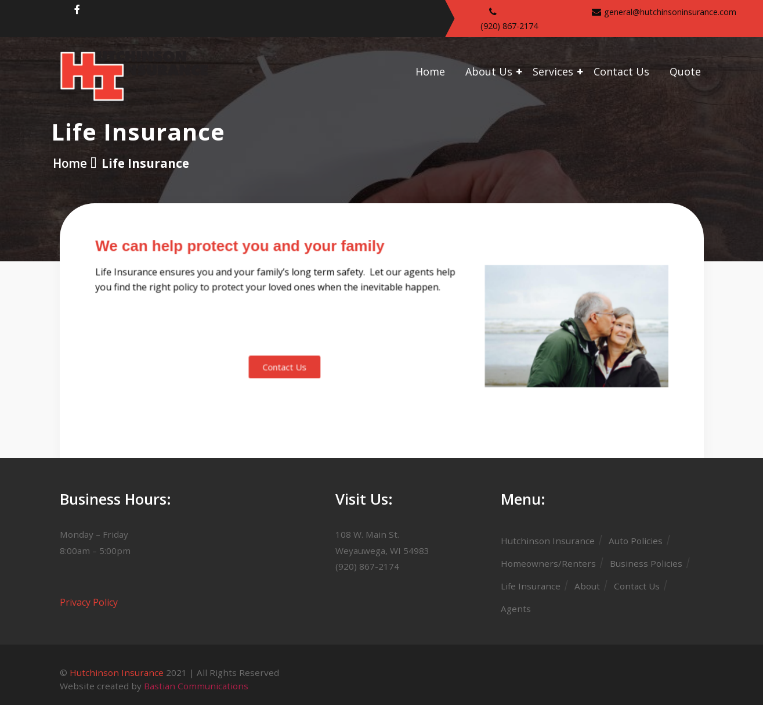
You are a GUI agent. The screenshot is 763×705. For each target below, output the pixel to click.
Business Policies (646, 563)
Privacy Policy (89, 602)
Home (430, 71)
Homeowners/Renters (548, 563)
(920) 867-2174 (509, 25)
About (587, 586)
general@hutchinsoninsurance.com (670, 11)
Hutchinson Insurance (548, 540)
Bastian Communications (196, 686)
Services (553, 71)
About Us (488, 71)
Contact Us (621, 71)
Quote (685, 71)
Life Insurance (531, 586)
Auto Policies (636, 540)
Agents (516, 608)
